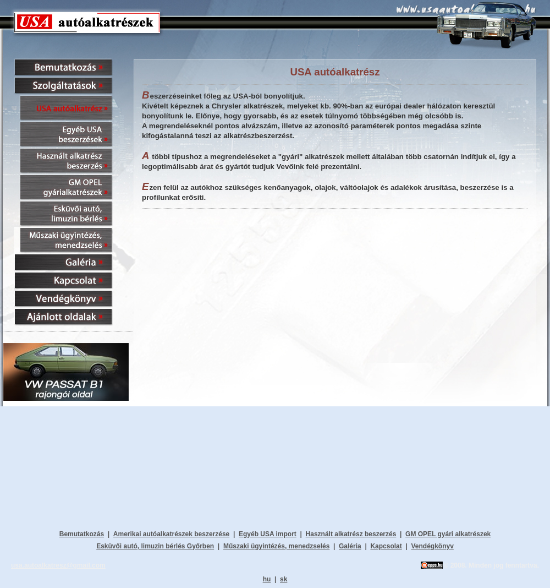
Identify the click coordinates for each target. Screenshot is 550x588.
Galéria (350, 546)
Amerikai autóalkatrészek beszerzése (171, 534)
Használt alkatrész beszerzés (351, 534)
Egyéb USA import (267, 534)
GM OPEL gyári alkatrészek (448, 534)
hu (267, 579)
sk (283, 579)
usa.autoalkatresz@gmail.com (58, 565)
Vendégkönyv (432, 546)
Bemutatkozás (81, 534)
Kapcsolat (386, 546)
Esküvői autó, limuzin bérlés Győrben (155, 546)
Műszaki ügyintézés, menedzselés (276, 546)
